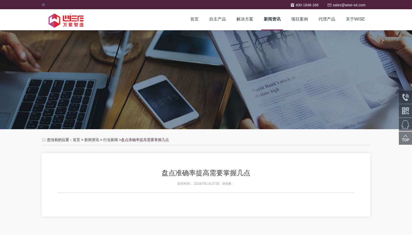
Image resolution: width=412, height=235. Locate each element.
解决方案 (244, 19)
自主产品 (217, 19)
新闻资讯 (272, 19)
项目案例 (299, 19)
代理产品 (326, 19)
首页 (194, 19)
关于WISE (355, 19)
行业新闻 (110, 140)
